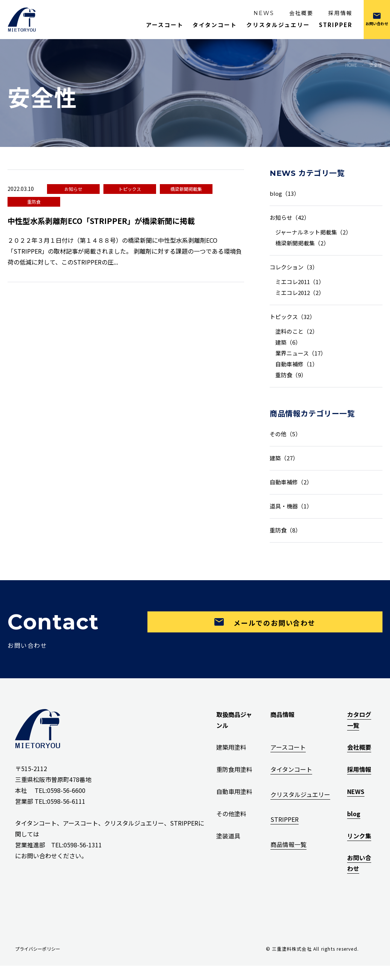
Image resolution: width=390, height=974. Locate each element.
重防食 (34, 201)
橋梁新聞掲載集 (186, 189)
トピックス (129, 189)
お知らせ (73, 189)
